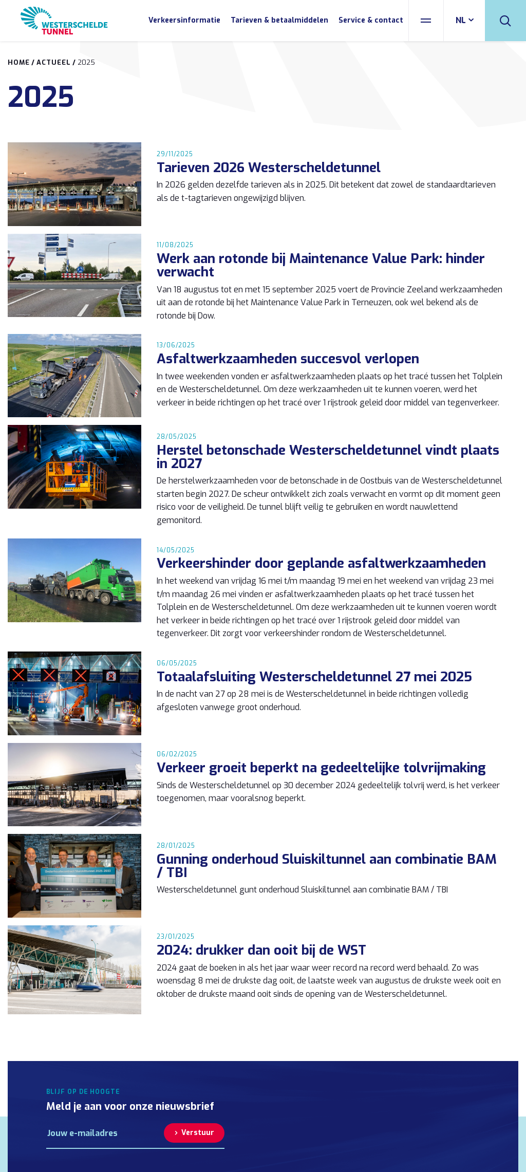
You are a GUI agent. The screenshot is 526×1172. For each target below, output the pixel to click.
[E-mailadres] (105, 1133)
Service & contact (371, 20)
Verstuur (197, 1133)
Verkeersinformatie (184, 20)
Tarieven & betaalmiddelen (279, 20)
